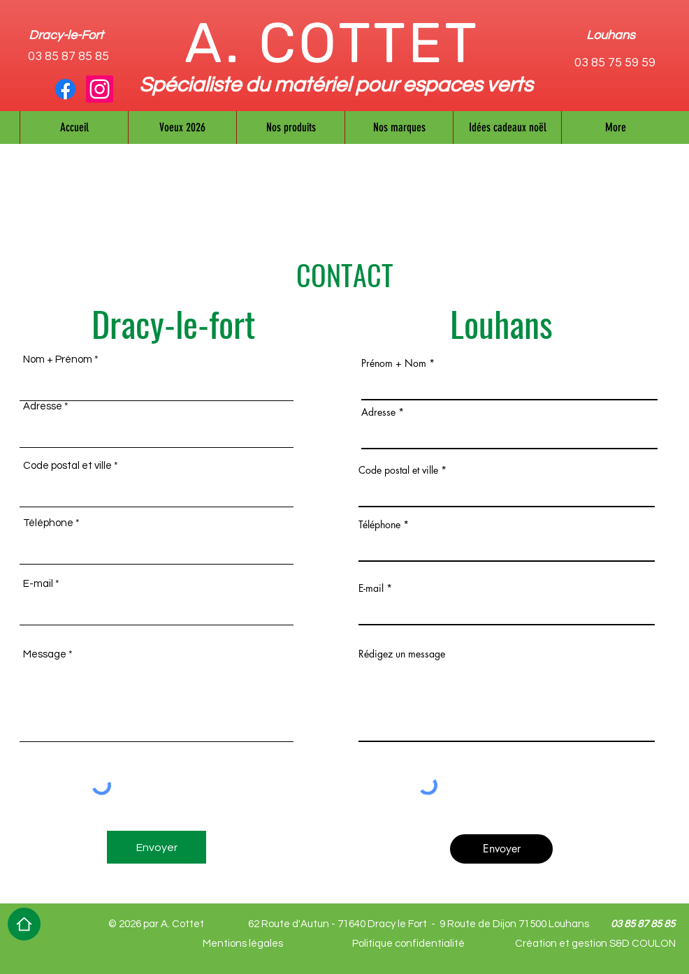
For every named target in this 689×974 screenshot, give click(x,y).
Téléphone (48, 523)
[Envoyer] (156, 847)
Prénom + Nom (393, 363)
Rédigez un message (401, 654)
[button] (398, 127)
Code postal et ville (67, 465)
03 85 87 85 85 (68, 56)
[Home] (24, 924)
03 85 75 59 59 (614, 62)
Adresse (42, 406)
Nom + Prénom (57, 359)
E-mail (38, 584)
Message (44, 654)
